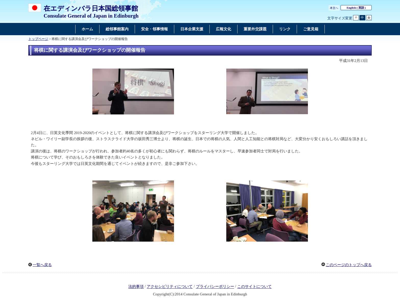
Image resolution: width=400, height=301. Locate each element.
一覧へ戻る (42, 265)
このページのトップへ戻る (349, 265)
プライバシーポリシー (215, 287)
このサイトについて (254, 287)
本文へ (334, 7)
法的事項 (136, 287)
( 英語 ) (356, 7)
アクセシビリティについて (170, 287)
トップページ (38, 39)
